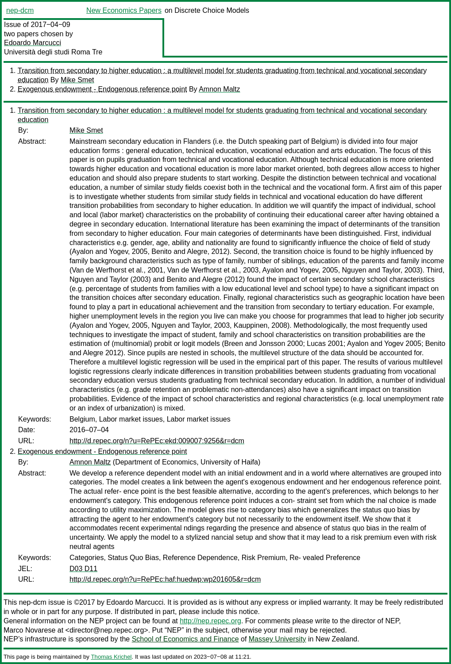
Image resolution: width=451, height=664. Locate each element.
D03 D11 (83, 568)
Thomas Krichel (111, 656)
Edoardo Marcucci (32, 42)
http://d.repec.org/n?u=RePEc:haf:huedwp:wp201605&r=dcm (165, 579)
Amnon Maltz (219, 89)
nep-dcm (20, 10)
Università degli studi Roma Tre (53, 52)
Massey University (277, 639)
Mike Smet (77, 80)
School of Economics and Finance (185, 639)
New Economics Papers (124, 10)
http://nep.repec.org (210, 621)
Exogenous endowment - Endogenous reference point (102, 89)
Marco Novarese (29, 630)
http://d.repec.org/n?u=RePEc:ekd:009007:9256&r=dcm (156, 441)
